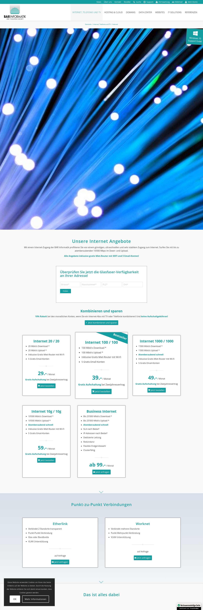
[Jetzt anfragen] (101, 472)
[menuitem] (99, 2)
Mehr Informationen (35, 599)
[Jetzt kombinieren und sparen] (101, 322)
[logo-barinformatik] (15, 12)
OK (14, 599)
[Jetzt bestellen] (46, 385)
